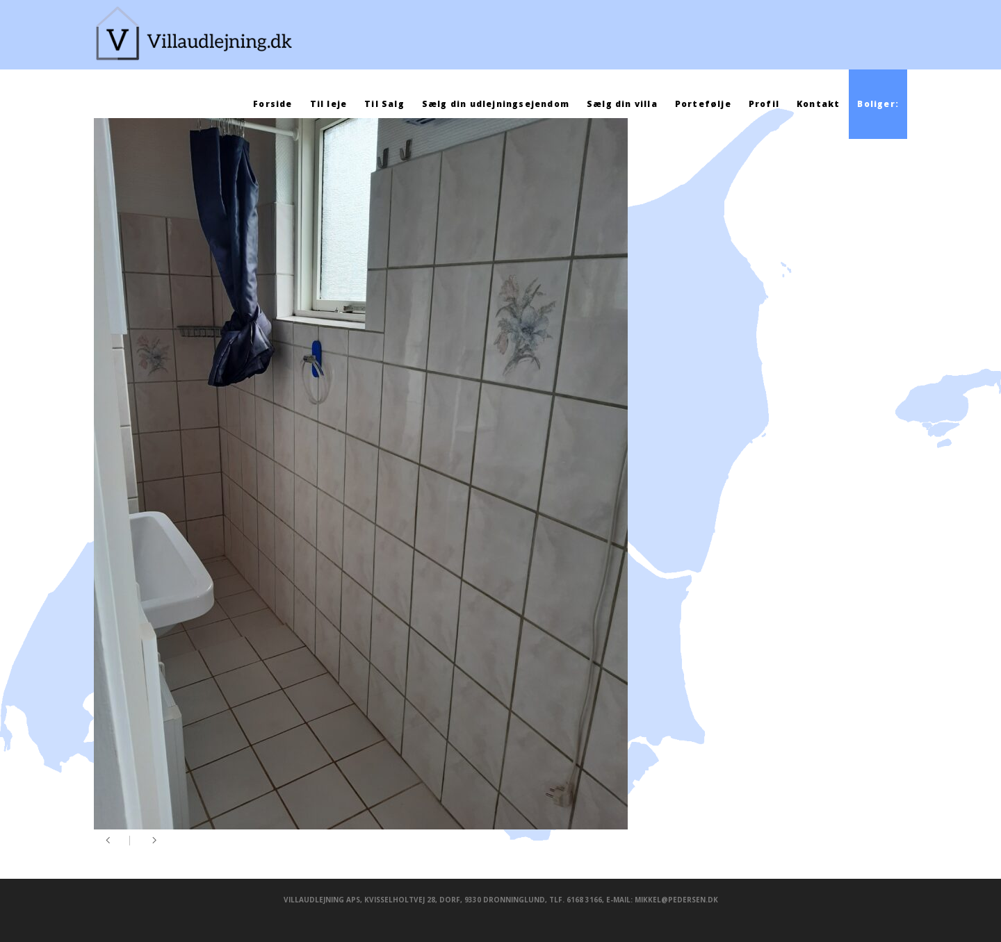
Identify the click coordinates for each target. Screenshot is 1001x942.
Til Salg (384, 104)
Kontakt (818, 104)
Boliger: (878, 104)
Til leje (329, 104)
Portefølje (703, 104)
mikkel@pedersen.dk (676, 899)
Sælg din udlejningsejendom (495, 104)
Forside (272, 104)
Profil (764, 104)
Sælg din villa (622, 104)
